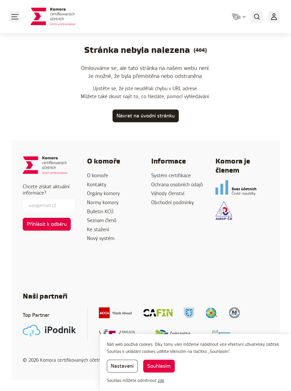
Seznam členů (101, 220)
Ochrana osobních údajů (177, 184)
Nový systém (101, 238)
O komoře (97, 175)
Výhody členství (167, 193)
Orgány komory (103, 193)
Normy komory (103, 202)
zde (161, 380)
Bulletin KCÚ (100, 211)
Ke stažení (98, 229)
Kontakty (96, 184)
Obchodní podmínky (172, 202)
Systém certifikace (171, 175)
